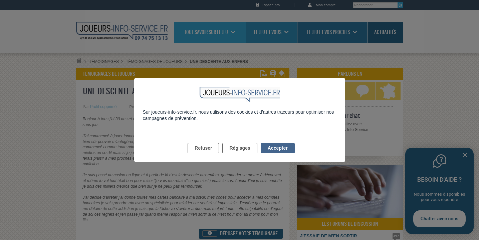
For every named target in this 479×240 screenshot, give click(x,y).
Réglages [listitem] (239, 155)
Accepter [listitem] (278, 155)
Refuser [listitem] (203, 155)
